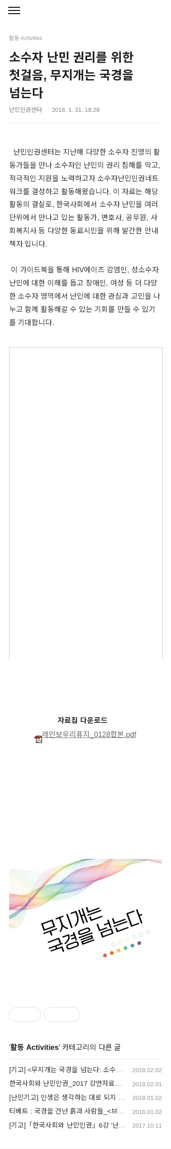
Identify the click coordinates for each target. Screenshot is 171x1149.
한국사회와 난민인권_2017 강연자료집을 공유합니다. (86, 1083)
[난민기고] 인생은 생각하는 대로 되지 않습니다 (76, 1097)
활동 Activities (34, 1047)
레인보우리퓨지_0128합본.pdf (85, 734)
